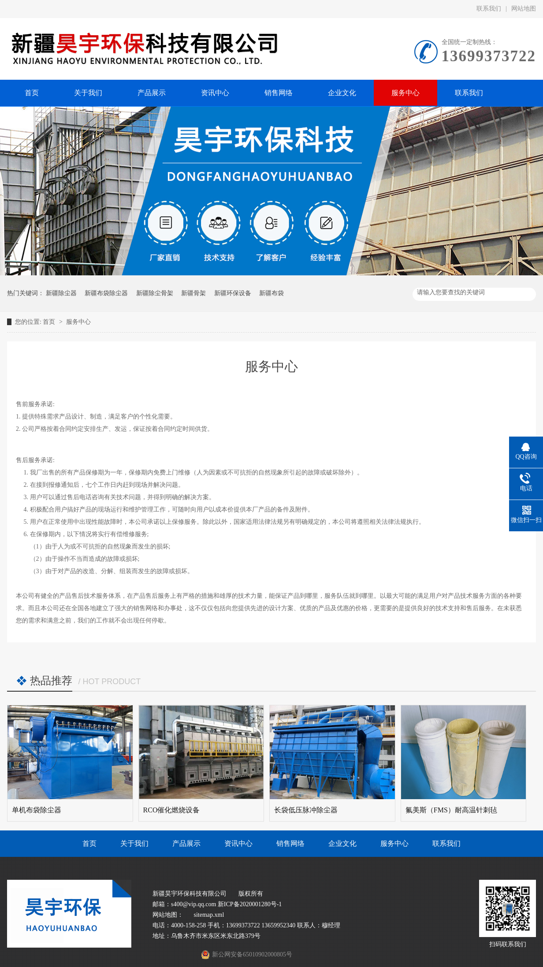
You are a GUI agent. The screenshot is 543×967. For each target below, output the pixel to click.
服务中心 (78, 322)
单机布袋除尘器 (36, 810)
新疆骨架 (193, 293)
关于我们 (134, 843)
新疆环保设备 (232, 293)
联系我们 (488, 8)
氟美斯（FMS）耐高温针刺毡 (451, 810)
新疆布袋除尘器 (106, 293)
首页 (50, 322)
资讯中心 (238, 843)
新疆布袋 (271, 293)
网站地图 (523, 8)
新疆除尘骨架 (154, 293)
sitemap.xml (209, 914)
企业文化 (342, 843)
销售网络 (290, 843)
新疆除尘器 (61, 293)
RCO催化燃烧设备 (171, 810)
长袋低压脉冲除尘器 (306, 810)
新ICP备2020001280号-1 (250, 904)
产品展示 (186, 843)
